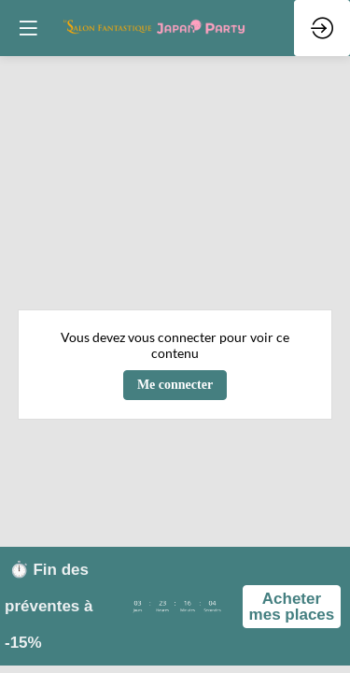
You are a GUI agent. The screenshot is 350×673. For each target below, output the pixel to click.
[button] (28, 28)
